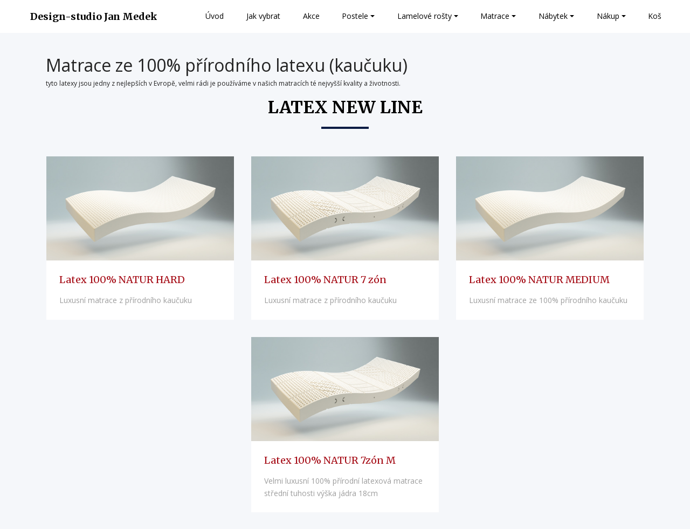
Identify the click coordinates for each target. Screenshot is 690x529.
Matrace (494, 16)
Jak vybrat (263, 16)
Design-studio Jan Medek (93, 16)
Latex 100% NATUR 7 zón (325, 279)
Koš (654, 16)
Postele (355, 16)
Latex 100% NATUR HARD (122, 279)
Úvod (214, 16)
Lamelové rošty (424, 16)
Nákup (608, 16)
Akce (311, 16)
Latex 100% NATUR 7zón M (330, 460)
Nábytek (553, 16)
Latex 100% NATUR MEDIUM (539, 279)
